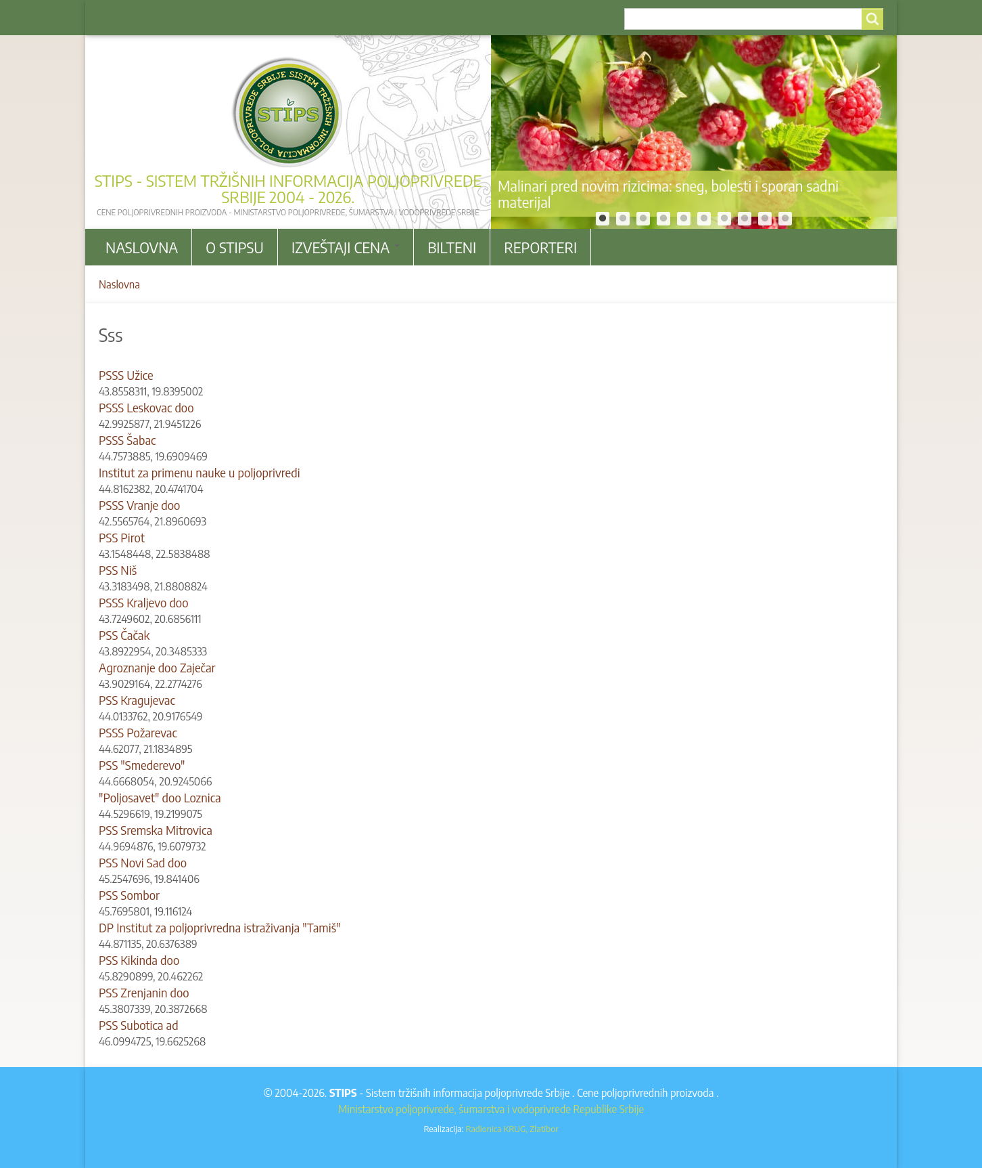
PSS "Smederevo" (142, 765)
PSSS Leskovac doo (146, 407)
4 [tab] (663, 218)
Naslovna (142, 247)
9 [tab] (765, 218)
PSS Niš (118, 570)
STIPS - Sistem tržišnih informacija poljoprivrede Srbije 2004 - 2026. (288, 188)
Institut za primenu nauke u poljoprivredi (199, 472)
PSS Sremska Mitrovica (155, 830)
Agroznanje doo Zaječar (157, 667)
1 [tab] (602, 218)
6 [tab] (704, 218)
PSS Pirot (122, 537)
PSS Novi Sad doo (143, 862)
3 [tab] (643, 218)
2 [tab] (623, 218)
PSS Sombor (129, 895)
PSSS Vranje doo (139, 505)
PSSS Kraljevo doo (144, 602)
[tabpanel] (694, 132)
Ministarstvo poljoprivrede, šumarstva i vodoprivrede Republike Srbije (491, 1109)
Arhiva (126, 17)
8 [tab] (744, 218)
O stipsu (235, 247)
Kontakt (271, 17)
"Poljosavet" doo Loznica (160, 797)
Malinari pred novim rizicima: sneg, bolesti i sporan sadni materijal (668, 193)
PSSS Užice (126, 375)
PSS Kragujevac (137, 700)
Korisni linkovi (198, 17)
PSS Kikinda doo (139, 960)
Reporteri (540, 247)
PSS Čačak (124, 635)
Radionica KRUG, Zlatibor (511, 1128)
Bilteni (451, 247)
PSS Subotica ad (139, 1025)
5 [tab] (684, 218)
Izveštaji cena (345, 247)
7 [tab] (724, 218)
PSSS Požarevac (138, 732)
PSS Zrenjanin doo (144, 992)
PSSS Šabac (127, 440)
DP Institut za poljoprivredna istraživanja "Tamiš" (220, 927)
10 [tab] (785, 218)
